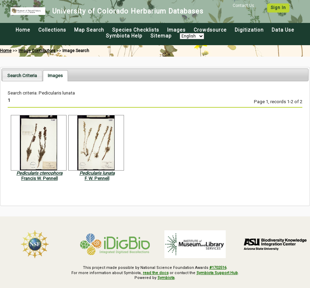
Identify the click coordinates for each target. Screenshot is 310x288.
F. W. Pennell (97, 178)
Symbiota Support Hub (217, 273)
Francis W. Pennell (39, 178)
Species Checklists (135, 30)
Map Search (89, 30)
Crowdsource (210, 30)
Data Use (283, 30)
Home (23, 30)
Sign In (278, 7)
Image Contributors (36, 50)
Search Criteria (22, 75)
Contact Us (243, 5)
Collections (52, 30)
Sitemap (161, 36)
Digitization (249, 30)
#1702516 (217, 267)
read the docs (156, 273)
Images (176, 30)
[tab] (22, 75)
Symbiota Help (124, 36)
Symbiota (166, 277)
